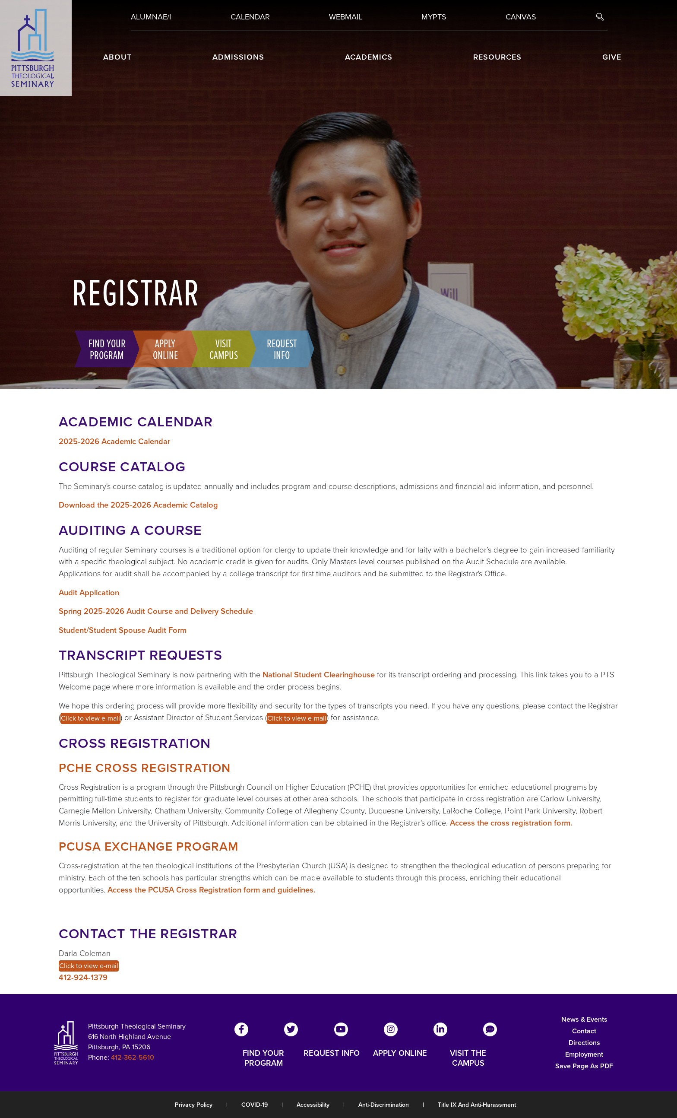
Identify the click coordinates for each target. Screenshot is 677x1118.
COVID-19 (254, 1104)
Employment (584, 1054)
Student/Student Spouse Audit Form (123, 630)
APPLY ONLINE (400, 1053)
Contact (584, 1031)
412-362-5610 (132, 1057)
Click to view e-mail (90, 718)
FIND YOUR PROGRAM (263, 1057)
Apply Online (162, 348)
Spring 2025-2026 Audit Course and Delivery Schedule (156, 611)
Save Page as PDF (584, 1066)
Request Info (279, 348)
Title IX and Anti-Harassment (477, 1104)
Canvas (521, 16)
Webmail (345, 16)
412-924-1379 (83, 977)
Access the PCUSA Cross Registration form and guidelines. (212, 890)
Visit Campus (220, 348)
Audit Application (89, 592)
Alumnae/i (151, 16)
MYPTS (433, 16)
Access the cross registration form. (511, 823)
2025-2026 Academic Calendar (114, 441)
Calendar (250, 16)
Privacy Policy (193, 1104)
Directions (584, 1043)
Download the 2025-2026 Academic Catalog (138, 505)
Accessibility (313, 1104)
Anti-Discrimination (383, 1104)
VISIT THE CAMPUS (468, 1057)
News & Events (584, 1019)
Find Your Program (104, 348)
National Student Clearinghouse (319, 674)
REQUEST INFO (332, 1053)
